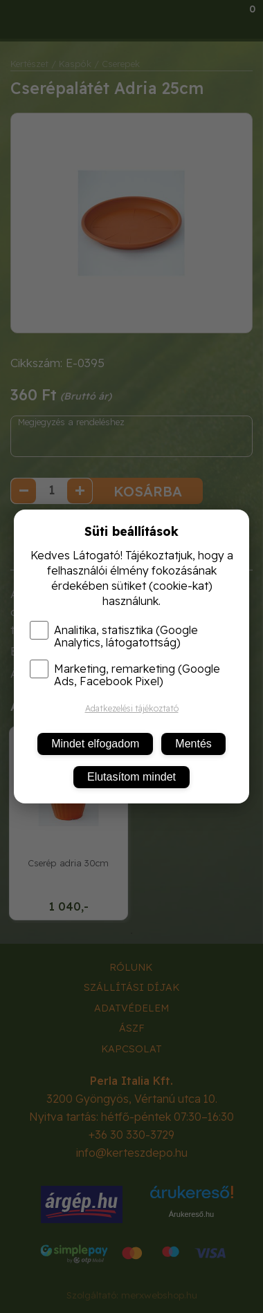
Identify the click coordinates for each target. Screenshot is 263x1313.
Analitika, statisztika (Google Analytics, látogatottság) (114, 636)
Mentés (193, 743)
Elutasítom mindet (131, 777)
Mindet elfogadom (95, 743)
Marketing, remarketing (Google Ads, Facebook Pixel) (125, 674)
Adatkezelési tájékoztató (132, 708)
